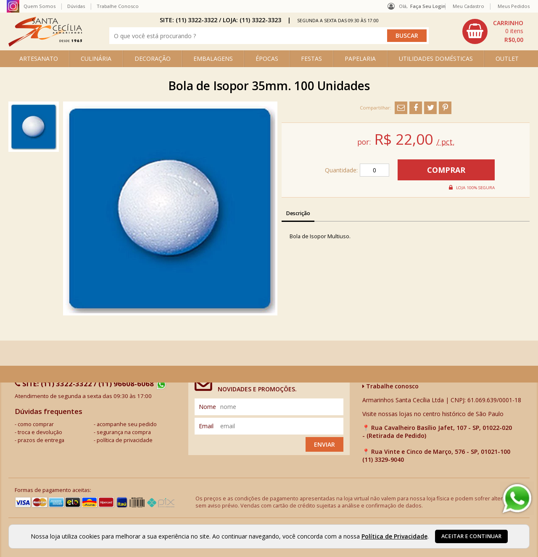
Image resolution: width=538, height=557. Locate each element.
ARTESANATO (38, 58)
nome (207, 407)
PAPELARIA (360, 58)
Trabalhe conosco (390, 386)
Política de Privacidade (394, 536)
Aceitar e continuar (471, 536)
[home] (45, 44)
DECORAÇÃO (152, 58)
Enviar (324, 444)
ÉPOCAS (267, 58)
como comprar (36, 424)
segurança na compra (124, 432)
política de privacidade (125, 440)
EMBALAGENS (213, 58)
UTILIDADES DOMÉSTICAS (436, 58)
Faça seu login (428, 6)
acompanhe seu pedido (127, 424)
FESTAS (311, 58)
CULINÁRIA (96, 58)
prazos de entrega (41, 440)
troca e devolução (40, 432)
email (206, 426)
